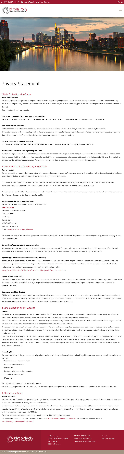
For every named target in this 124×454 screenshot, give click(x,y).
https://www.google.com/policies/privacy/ (18, 421)
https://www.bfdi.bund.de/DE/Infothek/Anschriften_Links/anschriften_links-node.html (33, 270)
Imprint (104, 436)
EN (122, 2)
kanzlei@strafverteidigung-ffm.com (35, 2)
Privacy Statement (108, 438)
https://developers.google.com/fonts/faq (60, 418)
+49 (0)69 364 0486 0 (10, 2)
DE (119, 2)
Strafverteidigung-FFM (14, 10)
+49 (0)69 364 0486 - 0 (83, 436)
